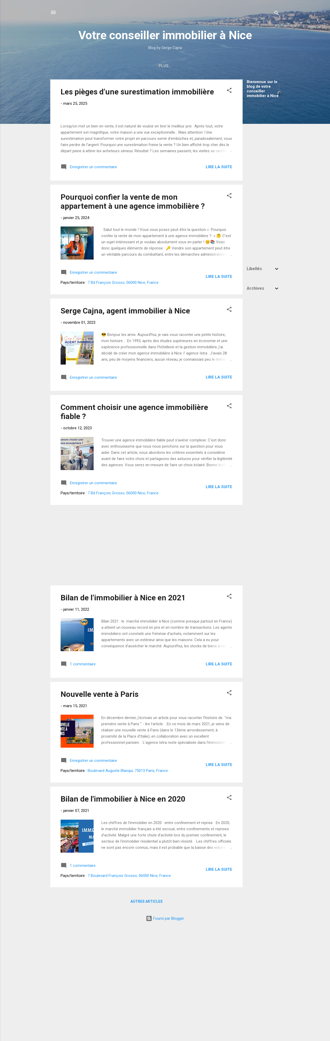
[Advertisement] (263, 179)
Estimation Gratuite (221, 65)
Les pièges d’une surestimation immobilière (137, 91)
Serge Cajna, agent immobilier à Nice (125, 419)
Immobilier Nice (129, 65)
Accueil (95, 65)
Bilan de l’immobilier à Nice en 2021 (123, 706)
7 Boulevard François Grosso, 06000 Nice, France (129, 984)
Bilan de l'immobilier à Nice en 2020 (123, 908)
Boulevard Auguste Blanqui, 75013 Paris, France (128, 879)
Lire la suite (219, 275)
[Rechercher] (277, 14)
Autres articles (146, 1010)
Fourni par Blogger (165, 1027)
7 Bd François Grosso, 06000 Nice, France (123, 391)
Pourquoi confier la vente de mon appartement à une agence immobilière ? (133, 311)
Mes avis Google (172, 65)
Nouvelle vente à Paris (99, 803)
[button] (229, 91)
